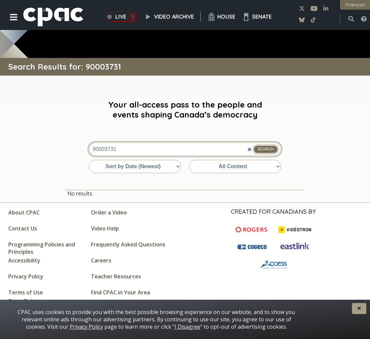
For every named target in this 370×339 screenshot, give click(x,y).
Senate (257, 17)
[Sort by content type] (235, 166)
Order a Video (109, 212)
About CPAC (24, 212)
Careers (101, 260)
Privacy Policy (25, 276)
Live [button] (121, 16)
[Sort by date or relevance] (135, 166)
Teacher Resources (116, 276)
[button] (9, 22)
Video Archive (172, 17)
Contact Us (22, 228)
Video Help (105, 228)
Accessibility (24, 260)
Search (265, 149)
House (221, 17)
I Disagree (187, 326)
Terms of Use (25, 292)
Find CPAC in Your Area (120, 292)
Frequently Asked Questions (128, 244)
